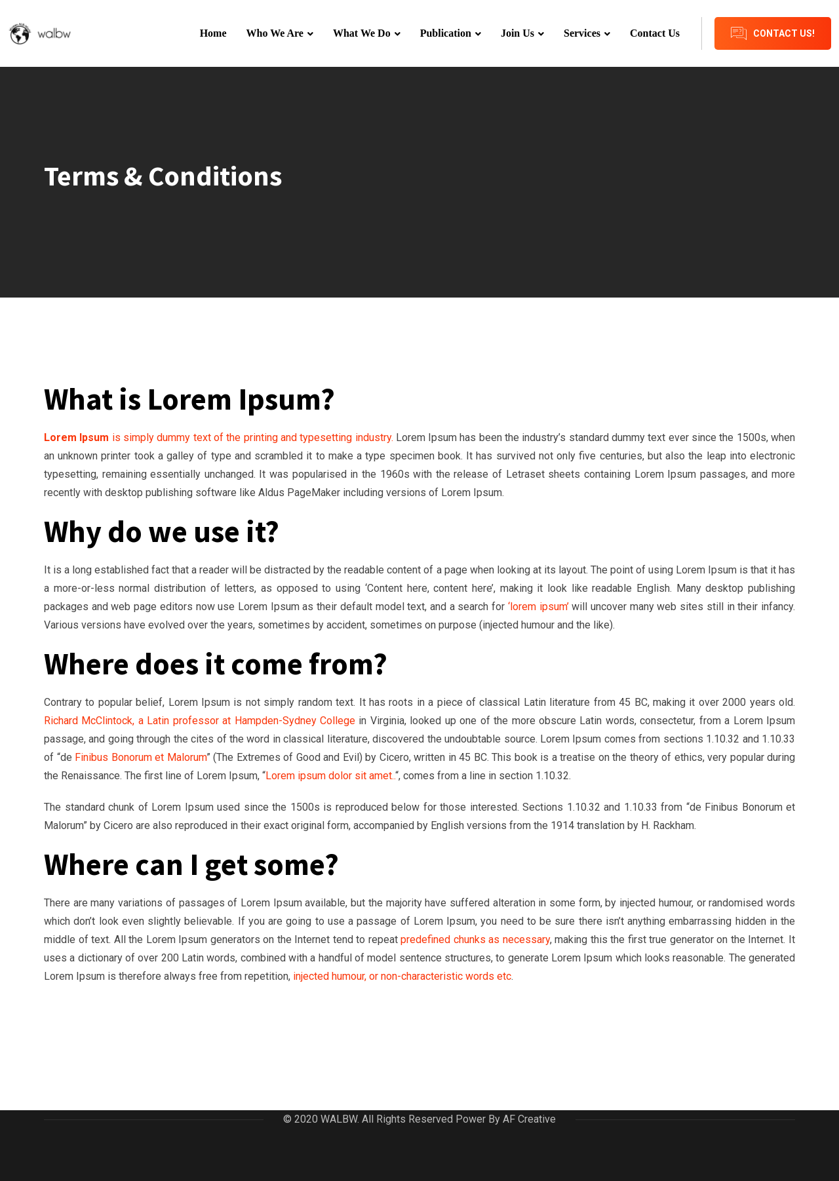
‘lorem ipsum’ (536, 606)
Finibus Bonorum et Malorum (140, 757)
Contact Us (655, 33)
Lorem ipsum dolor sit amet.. (330, 775)
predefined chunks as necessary (475, 939)
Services (582, 33)
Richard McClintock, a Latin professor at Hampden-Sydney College (201, 720)
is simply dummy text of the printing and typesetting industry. (218, 437)
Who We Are (274, 33)
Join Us (517, 33)
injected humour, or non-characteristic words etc (400, 976)
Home (213, 33)
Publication (445, 33)
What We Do (362, 33)
